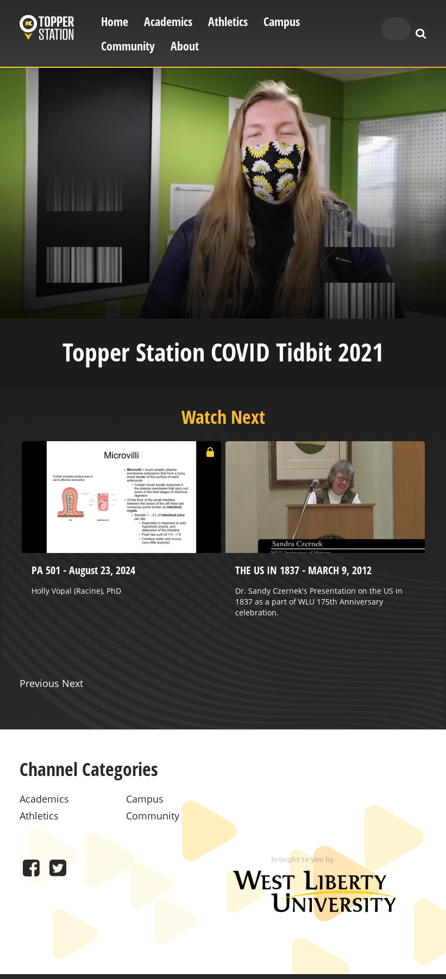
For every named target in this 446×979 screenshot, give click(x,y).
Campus (281, 21)
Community (128, 46)
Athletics (228, 21)
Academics (168, 21)
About (185, 46)
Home (114, 21)
